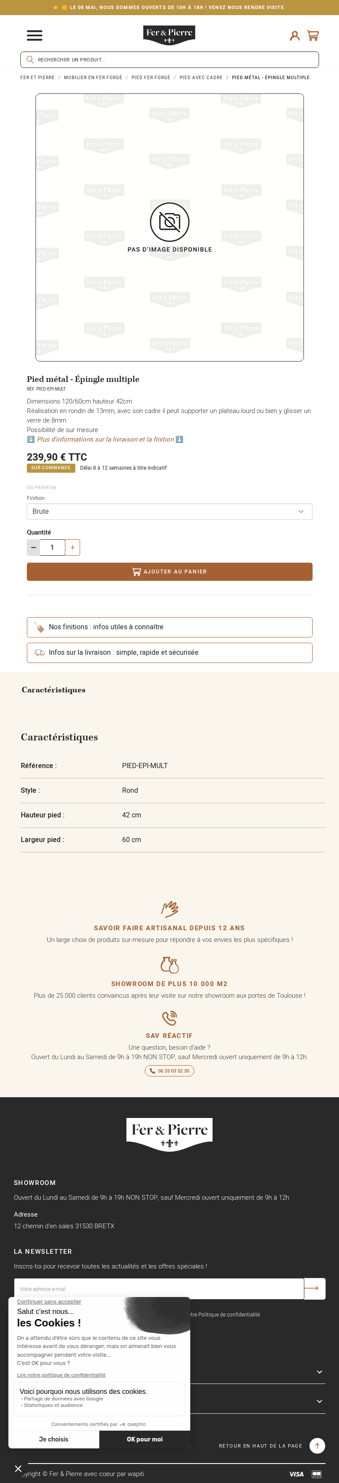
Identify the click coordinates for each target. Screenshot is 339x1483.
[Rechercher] (169, 59)
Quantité (39, 532)
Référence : (39, 766)
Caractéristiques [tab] (54, 690)
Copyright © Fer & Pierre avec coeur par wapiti (79, 1473)
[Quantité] (52, 547)
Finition (36, 498)
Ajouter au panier (169, 572)
